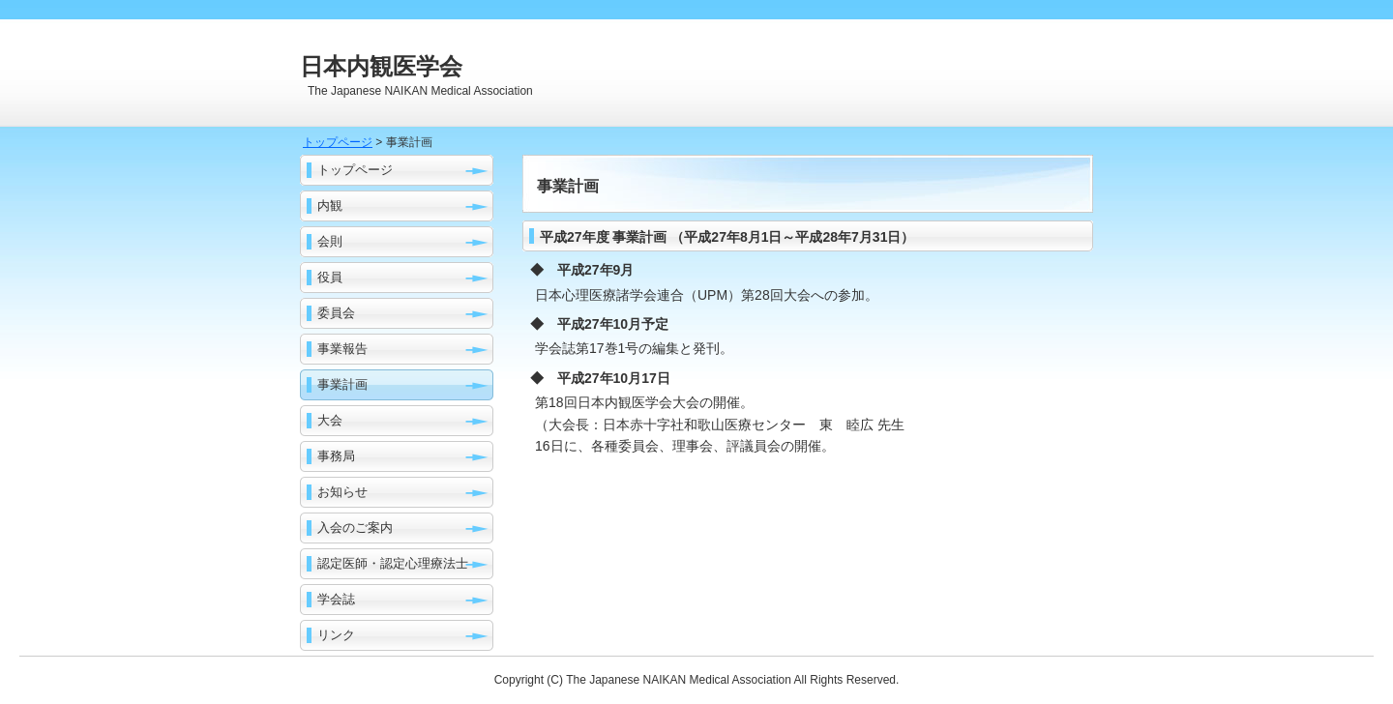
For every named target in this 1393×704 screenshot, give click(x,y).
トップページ (337, 142)
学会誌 (336, 599)
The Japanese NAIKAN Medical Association (679, 680)
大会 (329, 420)
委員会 (336, 313)
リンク (336, 635)
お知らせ (342, 491)
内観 (329, 205)
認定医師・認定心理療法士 (392, 563)
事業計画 (342, 384)
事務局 (336, 456)
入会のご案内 (355, 527)
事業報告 (342, 348)
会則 (329, 241)
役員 (329, 277)
